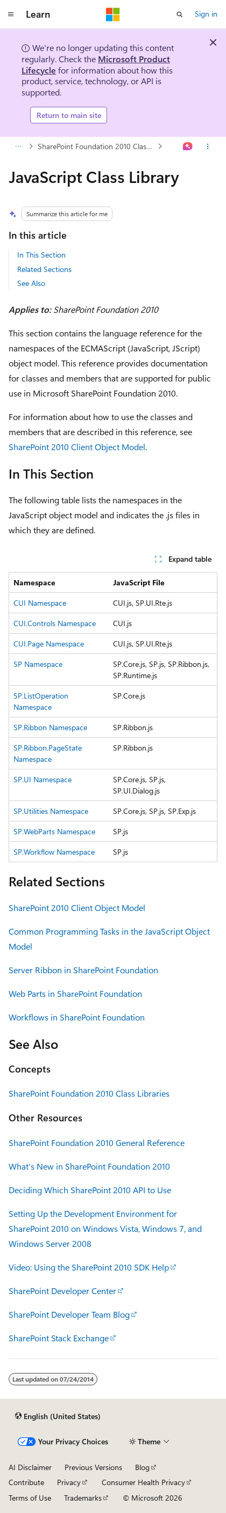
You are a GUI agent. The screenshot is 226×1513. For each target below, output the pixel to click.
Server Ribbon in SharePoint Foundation (83, 969)
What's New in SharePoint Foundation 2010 (89, 1166)
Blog (142, 1467)
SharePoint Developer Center (62, 1290)
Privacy (69, 1482)
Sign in (206, 14)
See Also (31, 283)
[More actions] (208, 146)
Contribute (26, 1482)
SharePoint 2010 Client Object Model (77, 446)
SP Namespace (37, 664)
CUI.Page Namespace (48, 643)
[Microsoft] (113, 14)
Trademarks (83, 1498)
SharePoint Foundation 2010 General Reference (97, 1142)
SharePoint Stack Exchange (59, 1337)
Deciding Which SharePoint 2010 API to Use (90, 1189)
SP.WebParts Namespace (54, 831)
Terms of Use (30, 1498)
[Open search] (179, 14)
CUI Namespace (39, 603)
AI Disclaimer (30, 1467)
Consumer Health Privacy (143, 1482)
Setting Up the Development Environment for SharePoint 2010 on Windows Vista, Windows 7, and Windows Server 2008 (105, 1228)
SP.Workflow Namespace (54, 852)
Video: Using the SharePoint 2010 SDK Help (89, 1267)
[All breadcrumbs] (18, 146)
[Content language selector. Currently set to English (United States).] (58, 1416)
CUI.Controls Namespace (54, 623)
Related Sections (44, 269)
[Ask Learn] (188, 146)
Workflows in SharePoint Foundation (77, 1017)
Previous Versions (93, 1467)
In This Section (41, 254)
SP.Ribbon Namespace (50, 727)
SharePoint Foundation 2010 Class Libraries (97, 146)
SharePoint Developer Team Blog (69, 1314)
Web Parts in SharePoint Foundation (75, 993)
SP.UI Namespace (42, 779)
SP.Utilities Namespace (50, 811)
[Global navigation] (11, 14)
